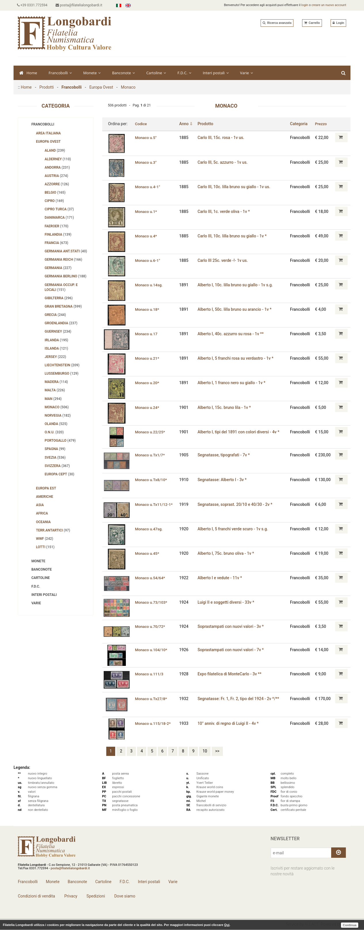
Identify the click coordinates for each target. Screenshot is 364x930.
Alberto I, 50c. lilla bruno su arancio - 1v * (236, 309)
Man (53, 399)
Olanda (56, 424)
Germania (58, 268)
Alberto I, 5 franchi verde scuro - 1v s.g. (234, 529)
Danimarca (59, 218)
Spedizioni (95, 896)
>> (217, 751)
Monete (92, 72)
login (304, 5)
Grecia (55, 315)
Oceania (43, 522)
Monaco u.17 (146, 333)
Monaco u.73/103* (151, 602)
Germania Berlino (65, 276)
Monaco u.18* (147, 309)
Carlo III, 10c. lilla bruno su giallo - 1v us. (235, 186)
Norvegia (58, 415)
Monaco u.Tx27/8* (151, 698)
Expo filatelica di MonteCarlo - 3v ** (231, 674)
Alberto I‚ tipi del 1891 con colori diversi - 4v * (239, 431)
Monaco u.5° (146, 137)
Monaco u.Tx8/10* (151, 479)
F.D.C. (184, 72)
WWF (44, 539)
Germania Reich (63, 260)
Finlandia (58, 234)
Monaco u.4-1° (148, 186)
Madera (56, 382)
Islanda (56, 348)
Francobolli (60, 72)
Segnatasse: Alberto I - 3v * (223, 479)
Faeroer (57, 226)
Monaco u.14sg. (149, 285)
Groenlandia (61, 323)
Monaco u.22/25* (150, 431)
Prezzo (321, 123)
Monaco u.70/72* (150, 626)
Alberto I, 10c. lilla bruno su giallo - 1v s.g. (236, 285)
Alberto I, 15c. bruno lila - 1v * (225, 407)
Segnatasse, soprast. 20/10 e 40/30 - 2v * (236, 504)
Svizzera (57, 466)
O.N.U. (54, 432)
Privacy (70, 896)
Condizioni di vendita (36, 896)
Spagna (55, 449)
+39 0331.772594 (33, 5)
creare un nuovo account (329, 5)
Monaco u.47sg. (149, 529)
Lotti (45, 547)
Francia (56, 243)
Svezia (55, 458)
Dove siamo (124, 896)
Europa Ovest (101, 87)
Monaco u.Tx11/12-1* (154, 504)
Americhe (44, 497)
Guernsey (58, 331)
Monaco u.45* (147, 553)
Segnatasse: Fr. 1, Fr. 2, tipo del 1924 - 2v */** (239, 698)
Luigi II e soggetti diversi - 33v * (227, 602)
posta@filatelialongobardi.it (81, 5)
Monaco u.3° (146, 162)
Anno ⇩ (187, 123)
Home (28, 73)
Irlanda (56, 340)
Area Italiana (48, 133)
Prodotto (207, 123)
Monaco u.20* (147, 382)
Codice (141, 123)
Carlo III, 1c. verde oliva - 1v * (225, 211)
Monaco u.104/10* (151, 649)
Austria (56, 176)
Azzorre (57, 184)
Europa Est (46, 488)
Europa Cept (59, 474)
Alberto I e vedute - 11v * (221, 577)
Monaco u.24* (147, 407)
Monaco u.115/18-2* (153, 723)
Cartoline (156, 72)
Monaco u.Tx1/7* (150, 455)
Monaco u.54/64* (150, 577)
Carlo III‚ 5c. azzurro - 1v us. (224, 162)
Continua (350, 925)
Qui (226, 925)
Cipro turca (59, 209)
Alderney (58, 159)
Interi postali (215, 72)
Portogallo (60, 441)
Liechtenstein (62, 365)
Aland (55, 150)
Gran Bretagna (63, 306)
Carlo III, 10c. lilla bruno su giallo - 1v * (233, 236)
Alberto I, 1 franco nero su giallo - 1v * (233, 382)
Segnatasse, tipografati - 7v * (225, 455)
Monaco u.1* (146, 211)
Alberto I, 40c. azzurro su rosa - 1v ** (232, 333)
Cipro (54, 201)
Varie (246, 72)
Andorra (57, 167)
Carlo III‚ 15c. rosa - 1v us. (222, 137)
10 (204, 751)
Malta (55, 390)
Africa (42, 513)
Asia (40, 505)
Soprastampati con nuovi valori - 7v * (232, 649)
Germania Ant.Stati (66, 251)
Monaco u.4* (146, 236)
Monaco (128, 87)
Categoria (299, 123)
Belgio (55, 192)
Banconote (123, 72)
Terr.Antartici (53, 530)
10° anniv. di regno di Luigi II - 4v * (229, 723)
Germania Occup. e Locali (61, 287)
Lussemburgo (62, 373)
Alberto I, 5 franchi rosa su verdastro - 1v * (236, 358)
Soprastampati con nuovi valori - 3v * (232, 626)
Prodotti (46, 87)
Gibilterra (59, 298)
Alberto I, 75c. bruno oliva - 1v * (227, 553)
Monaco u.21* (147, 358)
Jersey (55, 357)
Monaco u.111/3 (149, 674)
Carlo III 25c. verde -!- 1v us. (224, 260)
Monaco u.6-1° (148, 260)
